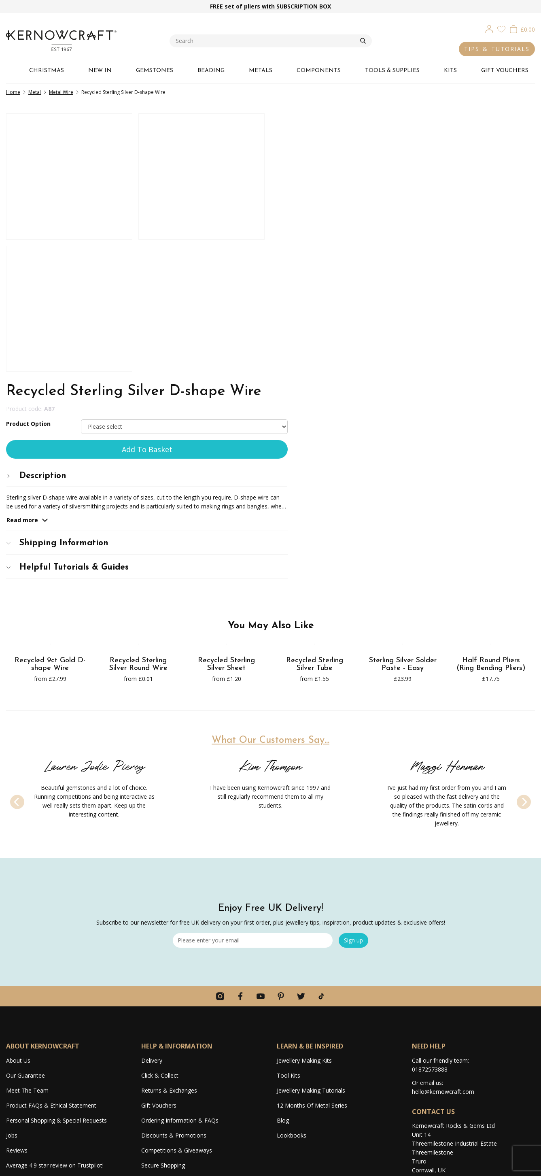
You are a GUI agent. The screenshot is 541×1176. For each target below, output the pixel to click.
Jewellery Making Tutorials (311, 950)
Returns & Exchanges (169, 950)
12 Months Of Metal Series (312, 965)
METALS (260, 71)
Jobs (11, 995)
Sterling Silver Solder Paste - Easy (403, 524)
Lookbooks (291, 995)
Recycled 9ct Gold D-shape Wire (50, 524)
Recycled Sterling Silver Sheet (226, 524)
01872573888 (430, 929)
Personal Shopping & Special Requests (56, 980)
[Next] (524, 661)
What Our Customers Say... (270, 600)
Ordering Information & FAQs (180, 980)
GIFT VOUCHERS (504, 71)
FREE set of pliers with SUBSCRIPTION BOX (270, 6)
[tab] (406, 205)
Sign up (353, 800)
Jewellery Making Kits (304, 920)
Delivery (151, 920)
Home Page (156, 1040)
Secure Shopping (163, 1025)
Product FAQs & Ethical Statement (51, 965)
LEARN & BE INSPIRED (310, 905)
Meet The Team (27, 950)
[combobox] (265, 40)
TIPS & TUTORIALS (497, 49)
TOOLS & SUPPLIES (392, 71)
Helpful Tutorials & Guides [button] (338, 297)
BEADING (211, 71)
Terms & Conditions (471, 1165)
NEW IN (100, 71)
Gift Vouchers (158, 965)
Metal (34, 92)
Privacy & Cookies (423, 1165)
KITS (450, 71)
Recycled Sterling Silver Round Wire (138, 524)
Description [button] (307, 205)
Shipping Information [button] (328, 272)
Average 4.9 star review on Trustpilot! (55, 1025)
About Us (18, 920)
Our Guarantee (25, 935)
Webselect (287, 1165)
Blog (283, 980)
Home (13, 92)
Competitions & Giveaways (176, 1010)
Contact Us (155, 1055)
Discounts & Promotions (173, 995)
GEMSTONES (154, 71)
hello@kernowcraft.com (443, 951)
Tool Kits (288, 935)
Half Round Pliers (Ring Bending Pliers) (490, 524)
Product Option (299, 153)
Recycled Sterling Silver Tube (314, 524)
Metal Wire (61, 92)
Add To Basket (405, 178)
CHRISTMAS (46, 71)
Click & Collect (159, 935)
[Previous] (17, 661)
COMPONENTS (319, 71)
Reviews (17, 1010)
